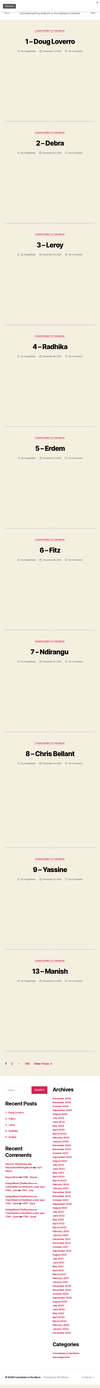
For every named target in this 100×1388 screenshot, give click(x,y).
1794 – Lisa (27, 1193)
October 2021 (60, 1250)
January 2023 (60, 1191)
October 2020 (60, 1297)
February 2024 (61, 1141)
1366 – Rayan (29, 1180)
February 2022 (61, 1234)
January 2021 (60, 1285)
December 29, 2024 (52, 255)
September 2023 (62, 1160)
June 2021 (58, 1266)
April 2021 (58, 1273)
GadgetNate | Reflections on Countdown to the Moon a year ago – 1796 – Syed (25, 1216)
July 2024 (58, 1121)
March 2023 (59, 1184)
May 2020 (58, 1316)
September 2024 (62, 1113)
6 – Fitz (50, 552)
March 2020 (59, 1324)
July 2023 (58, 1168)
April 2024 (58, 1133)
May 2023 (58, 1176)
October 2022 (60, 1203)
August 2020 (60, 1305)
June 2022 (59, 1219)
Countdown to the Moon (50, 31)
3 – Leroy (50, 245)
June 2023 (59, 1172)
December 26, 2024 (52, 562)
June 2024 (59, 1125)
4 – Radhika (50, 347)
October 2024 (60, 1109)
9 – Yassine (50, 872)
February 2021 (61, 1281)
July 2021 (58, 1262)
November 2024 (62, 1105)
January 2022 (60, 1238)
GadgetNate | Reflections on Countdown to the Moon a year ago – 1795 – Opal (25, 1203)
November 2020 (62, 1293)
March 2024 (59, 1137)
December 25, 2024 (52, 664)
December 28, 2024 (52, 358)
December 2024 (62, 1102)
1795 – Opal (28, 1206)
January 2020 (61, 1332)
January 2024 (60, 1144)
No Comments (76, 51)
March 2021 (59, 1277)
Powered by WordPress (56, 1380)
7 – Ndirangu (50, 654)
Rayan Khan (11, 1180)
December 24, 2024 (52, 766)
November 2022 (62, 1199)
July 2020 (58, 1309)
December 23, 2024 (52, 882)
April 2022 (58, 1227)
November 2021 (62, 1246)
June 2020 (59, 1312)
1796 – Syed (29, 1220)
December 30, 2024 (52, 153)
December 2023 (62, 1148)
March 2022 (59, 1230)
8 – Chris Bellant (50, 756)
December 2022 (62, 1195)
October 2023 (60, 1156)
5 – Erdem (50, 450)
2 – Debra (50, 143)
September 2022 (62, 1207)
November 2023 (62, 1152)
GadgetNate (29, 51)
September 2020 (62, 1301)
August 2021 (60, 1258)
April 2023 (58, 1180)
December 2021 (62, 1242)
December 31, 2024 (52, 51)
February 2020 (61, 1328)
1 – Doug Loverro (50, 41)
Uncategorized (61, 1360)
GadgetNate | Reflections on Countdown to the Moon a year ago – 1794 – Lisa (25, 1190)
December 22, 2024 (52, 984)
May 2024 (58, 1129)
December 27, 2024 (52, 460)
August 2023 (60, 1164)
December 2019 (62, 1336)
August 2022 (60, 1211)
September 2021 (62, 1254)
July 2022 (58, 1215)
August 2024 (60, 1117)
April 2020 (59, 1320)
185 (29, 1067)
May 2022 (58, 1223)
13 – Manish (50, 974)
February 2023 (61, 1187)
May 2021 (58, 1269)
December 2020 (62, 1289)
